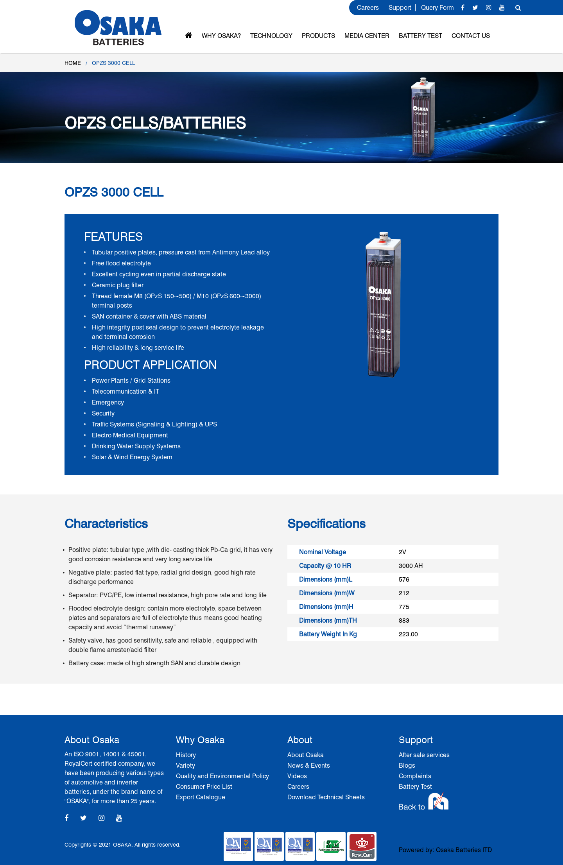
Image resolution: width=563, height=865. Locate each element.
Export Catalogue (200, 797)
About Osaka (305, 755)
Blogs (407, 765)
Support (400, 7)
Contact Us (471, 35)
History (186, 755)
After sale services (424, 755)
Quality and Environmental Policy (222, 776)
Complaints (415, 776)
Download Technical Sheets (326, 797)
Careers (368, 7)
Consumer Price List (204, 786)
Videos (297, 776)
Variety (185, 765)
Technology (271, 35)
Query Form (437, 7)
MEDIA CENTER (366, 35)
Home (73, 63)
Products (318, 35)
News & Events (308, 765)
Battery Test (420, 35)
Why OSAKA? (221, 35)
